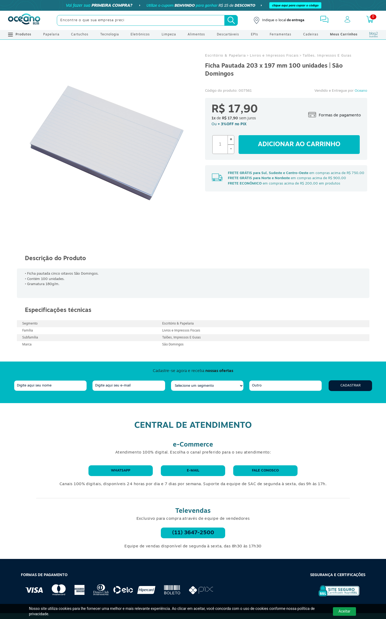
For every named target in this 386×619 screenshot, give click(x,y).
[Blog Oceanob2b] (373, 34)
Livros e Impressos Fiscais (274, 55)
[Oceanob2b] (24, 20)
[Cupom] (193, 5)
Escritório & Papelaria (225, 55)
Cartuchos (79, 34)
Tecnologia (109, 34)
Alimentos (196, 34)
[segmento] (207, 385)
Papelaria (51, 34)
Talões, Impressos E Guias (327, 55)
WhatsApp (120, 470)
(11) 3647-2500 (193, 533)
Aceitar (344, 611)
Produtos (19, 34)
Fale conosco (265, 470)
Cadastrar (350, 385)
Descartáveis (228, 34)
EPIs (254, 34)
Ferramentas (280, 34)
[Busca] (231, 20)
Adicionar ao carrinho (299, 144)
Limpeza (169, 34)
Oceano (361, 91)
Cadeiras (310, 34)
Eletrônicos (140, 34)
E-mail (193, 470)
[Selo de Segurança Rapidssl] (335, 596)
